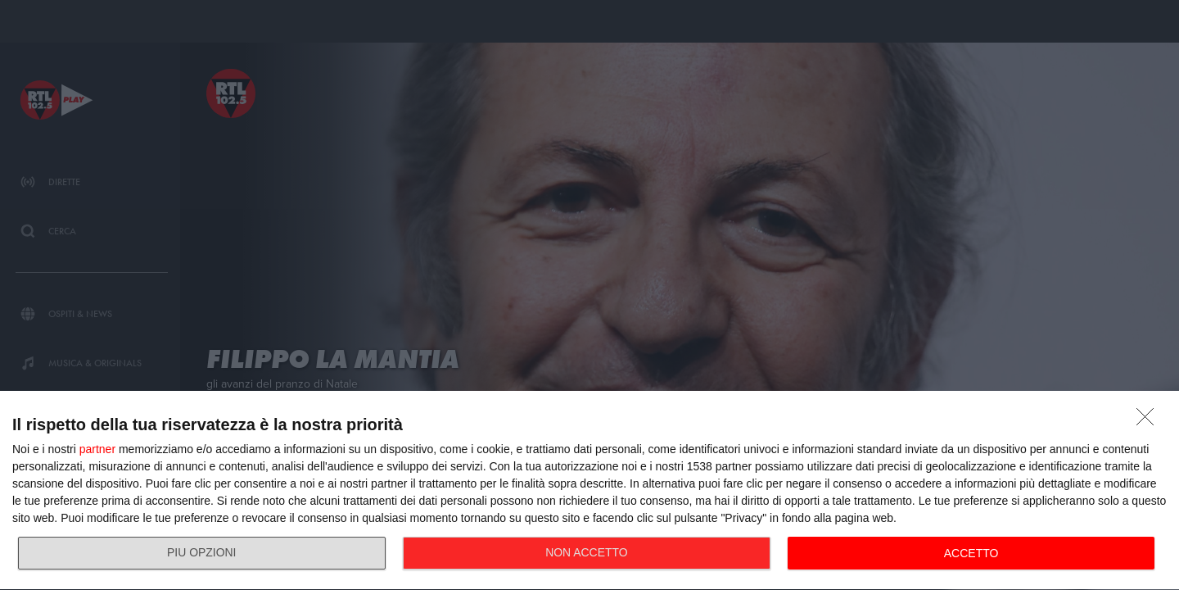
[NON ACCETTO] (1149, 421)
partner (97, 449)
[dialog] (589, 491)
